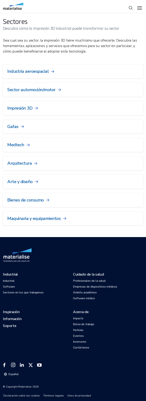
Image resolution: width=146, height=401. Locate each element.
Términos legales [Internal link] (53, 395)
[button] (10, 275)
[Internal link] (13, 6)
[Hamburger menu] (140, 8)
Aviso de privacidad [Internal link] (79, 395)
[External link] (4, 365)
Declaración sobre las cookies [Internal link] (21, 395)
